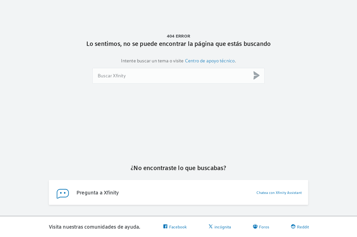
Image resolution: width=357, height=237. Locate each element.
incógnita (219, 226)
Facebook (175, 226)
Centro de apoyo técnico (210, 61)
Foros (261, 226)
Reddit (300, 226)
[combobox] (178, 76)
